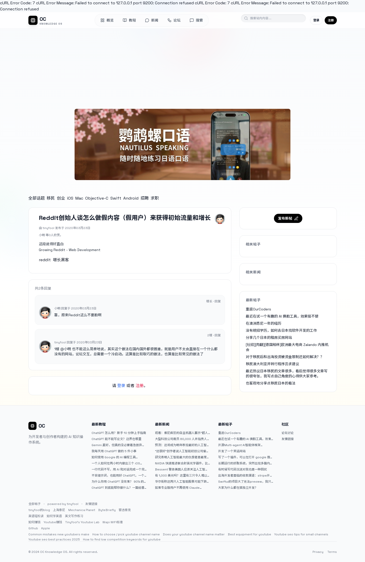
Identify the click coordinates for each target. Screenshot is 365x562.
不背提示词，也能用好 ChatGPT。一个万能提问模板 (118, 475)
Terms (332, 552)
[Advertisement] (182, 66)
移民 (51, 198)
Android (130, 198)
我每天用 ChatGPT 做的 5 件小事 (114, 451)
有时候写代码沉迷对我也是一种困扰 (242, 469)
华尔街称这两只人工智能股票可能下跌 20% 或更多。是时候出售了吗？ (181, 482)
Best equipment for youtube (249, 534)
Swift (115, 198)
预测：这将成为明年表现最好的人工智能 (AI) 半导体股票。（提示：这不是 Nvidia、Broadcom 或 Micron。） (182, 445)
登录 (316, 20)
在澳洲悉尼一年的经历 (263, 323)
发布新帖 (288, 218)
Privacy (317, 552)
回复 (218, 301)
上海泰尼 (59, 510)
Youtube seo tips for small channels (301, 534)
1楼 (56, 349)
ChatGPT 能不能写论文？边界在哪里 (116, 439)
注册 (331, 20)
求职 (155, 198)
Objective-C (96, 198)
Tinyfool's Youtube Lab (82, 522)
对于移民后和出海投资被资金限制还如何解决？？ (285, 357)
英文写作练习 (74, 516)
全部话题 (36, 198)
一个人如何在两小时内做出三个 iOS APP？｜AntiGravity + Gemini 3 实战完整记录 (119, 463)
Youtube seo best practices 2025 (54, 539)
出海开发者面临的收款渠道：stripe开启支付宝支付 (245, 475)
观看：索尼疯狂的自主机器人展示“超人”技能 (182, 433)
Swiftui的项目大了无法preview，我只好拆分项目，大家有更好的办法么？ (244, 482)
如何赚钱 (34, 522)
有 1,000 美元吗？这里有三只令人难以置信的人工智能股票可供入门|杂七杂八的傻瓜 (181, 475)
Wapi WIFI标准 (112, 522)
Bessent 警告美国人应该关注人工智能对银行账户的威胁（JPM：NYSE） (181, 469)
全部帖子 (34, 504)
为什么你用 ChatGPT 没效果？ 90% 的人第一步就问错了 (118, 482)
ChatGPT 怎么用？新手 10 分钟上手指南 (119, 433)
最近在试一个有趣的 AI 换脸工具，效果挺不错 (282, 316)
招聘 (145, 198)
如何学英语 (54, 516)
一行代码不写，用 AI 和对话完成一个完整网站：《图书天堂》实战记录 (118, 469)
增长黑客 (61, 259)
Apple (45, 528)
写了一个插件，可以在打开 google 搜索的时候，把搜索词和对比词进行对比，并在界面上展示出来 (245, 457)
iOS (70, 198)
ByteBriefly (107, 510)
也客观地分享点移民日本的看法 (271, 383)
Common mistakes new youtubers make (58, 534)
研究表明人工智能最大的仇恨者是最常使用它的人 (182, 457)
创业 (61, 198)
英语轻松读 (36, 516)
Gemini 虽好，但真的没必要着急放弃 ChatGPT (117, 445)
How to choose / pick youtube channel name (126, 534)
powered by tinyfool (62, 504)
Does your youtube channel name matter (194, 534)
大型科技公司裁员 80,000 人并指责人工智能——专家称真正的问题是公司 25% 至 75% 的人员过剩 (182, 439)
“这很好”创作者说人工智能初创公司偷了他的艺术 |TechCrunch (182, 451)
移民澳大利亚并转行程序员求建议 (272, 364)
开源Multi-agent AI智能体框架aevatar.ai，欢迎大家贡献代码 (239, 445)
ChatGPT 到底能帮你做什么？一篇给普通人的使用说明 (118, 488)
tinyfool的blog (39, 510)
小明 (67, 349)
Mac (79, 198)
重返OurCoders (258, 309)
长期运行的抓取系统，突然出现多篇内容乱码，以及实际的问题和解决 (245, 463)
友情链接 (288, 439)
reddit (45, 259)
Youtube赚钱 (53, 522)
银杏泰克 (125, 510)
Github (33, 528)
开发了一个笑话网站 (232, 451)
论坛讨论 (288, 433)
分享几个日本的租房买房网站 (269, 337)
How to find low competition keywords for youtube (122, 539)
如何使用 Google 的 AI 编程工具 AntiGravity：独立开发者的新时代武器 (118, 457)
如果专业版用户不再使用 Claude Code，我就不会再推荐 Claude (177, 488)
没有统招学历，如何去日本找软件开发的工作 (281, 330)
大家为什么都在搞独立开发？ (238, 488)
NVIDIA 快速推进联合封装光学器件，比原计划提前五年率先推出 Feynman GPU (182, 463)
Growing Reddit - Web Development (69, 250)
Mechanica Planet (81, 510)
